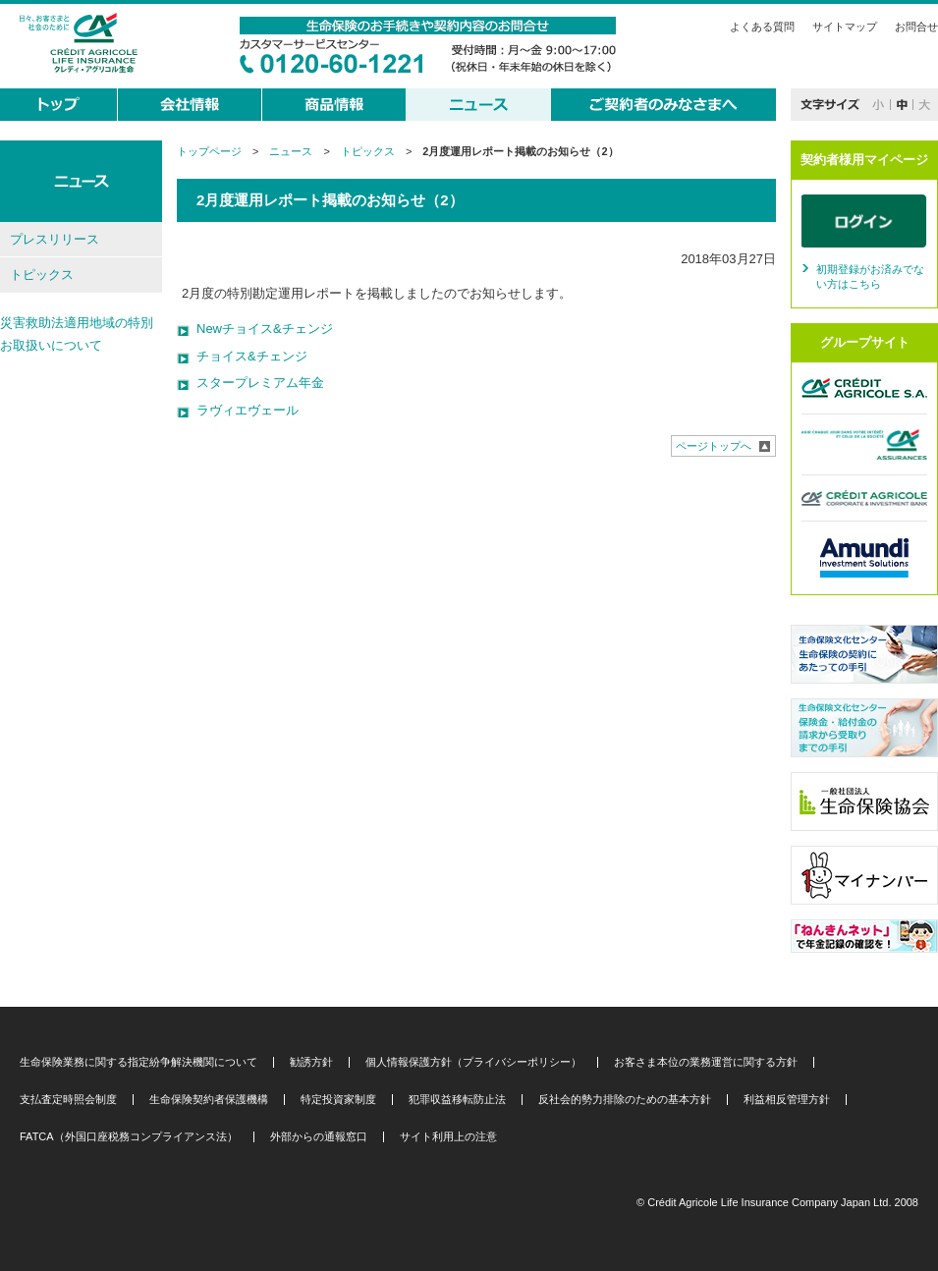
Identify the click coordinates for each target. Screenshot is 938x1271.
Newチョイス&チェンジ (264, 328)
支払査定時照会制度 (68, 1099)
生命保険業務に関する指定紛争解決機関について (138, 1062)
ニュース (290, 151)
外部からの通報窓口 (318, 1137)
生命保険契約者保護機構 (208, 1099)
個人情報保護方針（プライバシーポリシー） (473, 1062)
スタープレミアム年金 (260, 382)
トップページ (209, 151)
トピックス (368, 151)
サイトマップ (844, 26)
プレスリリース (54, 239)
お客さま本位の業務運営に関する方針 (706, 1062)
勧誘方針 (311, 1062)
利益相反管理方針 (787, 1099)
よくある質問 (762, 26)
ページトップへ (713, 446)
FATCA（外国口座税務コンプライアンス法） (129, 1137)
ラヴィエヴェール (247, 410)
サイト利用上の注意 (448, 1137)
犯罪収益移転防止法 (457, 1099)
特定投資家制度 (338, 1099)
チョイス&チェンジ (251, 356)
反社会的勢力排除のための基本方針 (624, 1099)
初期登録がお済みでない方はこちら (870, 277)
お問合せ (916, 26)
